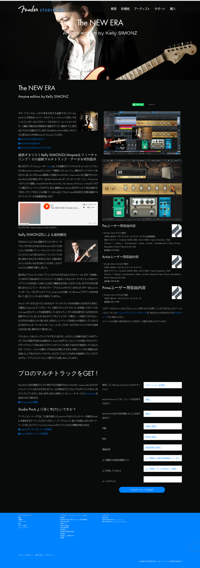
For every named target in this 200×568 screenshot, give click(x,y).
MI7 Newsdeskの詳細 (28, 402)
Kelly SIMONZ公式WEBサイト (31, 139)
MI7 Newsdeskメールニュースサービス (114, 521)
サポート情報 (22, 525)
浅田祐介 (63, 533)
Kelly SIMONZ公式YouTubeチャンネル (34, 148)
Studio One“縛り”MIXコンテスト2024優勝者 (73, 519)
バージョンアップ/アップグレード (131, 313)
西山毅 (62, 537)
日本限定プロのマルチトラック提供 (73, 515)
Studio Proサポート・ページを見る (33, 434)
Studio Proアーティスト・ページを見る (35, 430)
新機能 (125, 8)
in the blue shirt (64, 521)
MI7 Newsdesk (90, 394)
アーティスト (142, 8)
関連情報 (105, 515)
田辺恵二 (63, 517)
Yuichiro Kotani (64, 525)
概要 (113, 8)
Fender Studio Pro (24, 515)
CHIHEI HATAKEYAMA (67, 531)
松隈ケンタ (63, 523)
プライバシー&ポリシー (25, 555)
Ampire (49, 167)
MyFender (105, 517)
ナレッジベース (23, 527)
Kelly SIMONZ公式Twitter (29, 144)
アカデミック (49, 555)
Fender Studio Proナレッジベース (112, 519)
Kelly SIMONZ (64, 527)
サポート (159, 8)
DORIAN (62, 529)
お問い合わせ (39, 555)
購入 (173, 8)
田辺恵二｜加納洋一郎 (67, 535)
